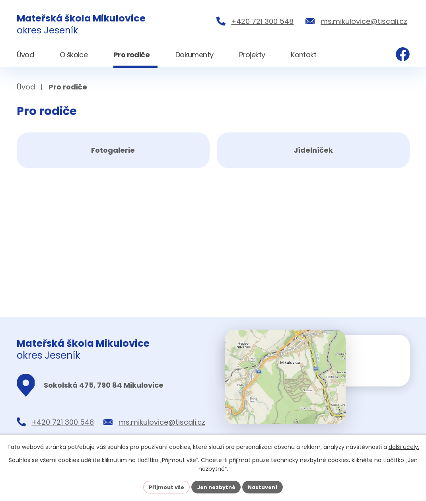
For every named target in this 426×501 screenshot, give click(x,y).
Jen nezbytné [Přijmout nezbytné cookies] (216, 486)
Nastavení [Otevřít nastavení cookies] (266, 486)
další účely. (404, 446)
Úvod (26, 87)
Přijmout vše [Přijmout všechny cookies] (163, 486)
